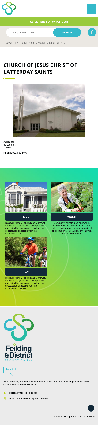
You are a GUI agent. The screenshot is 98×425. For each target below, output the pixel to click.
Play (26, 271)
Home (8, 42)
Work (71, 216)
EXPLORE (21, 42)
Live (26, 216)
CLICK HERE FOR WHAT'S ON (49, 22)
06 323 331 (22, 393)
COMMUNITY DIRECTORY (48, 42)
